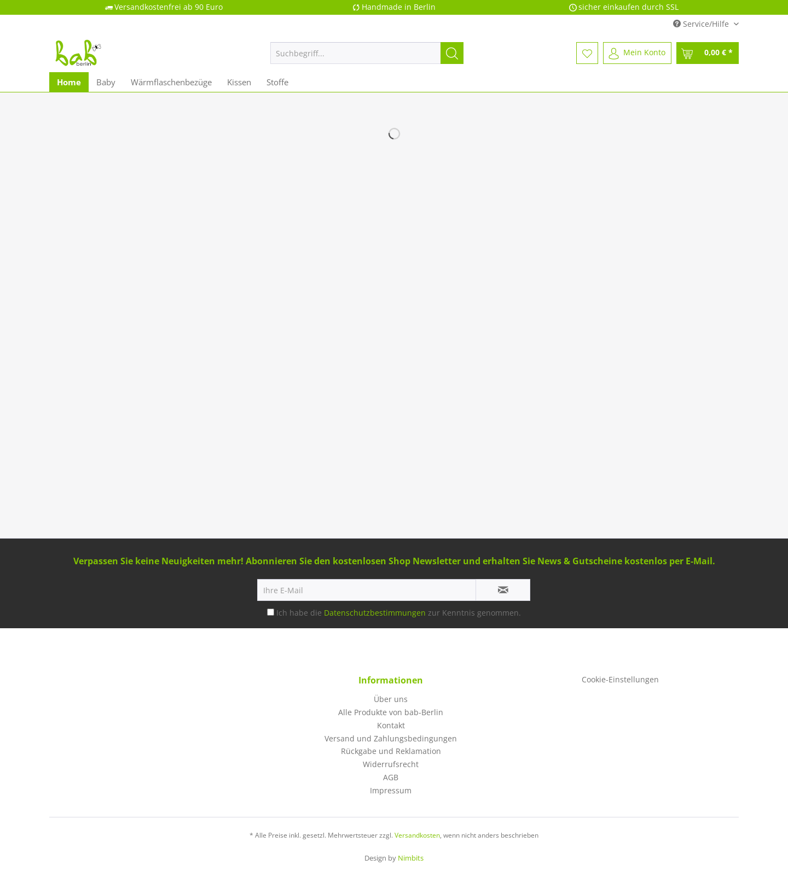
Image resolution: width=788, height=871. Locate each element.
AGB (390, 777)
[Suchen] (452, 53)
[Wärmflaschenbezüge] (171, 82)
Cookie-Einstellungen (620, 679)
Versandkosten (417, 835)
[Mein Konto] (637, 53)
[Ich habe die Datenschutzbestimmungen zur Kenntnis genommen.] (270, 612)
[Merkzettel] (587, 53)
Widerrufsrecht (391, 764)
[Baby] (106, 82)
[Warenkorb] (707, 53)
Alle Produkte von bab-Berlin (390, 712)
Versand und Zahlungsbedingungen (391, 738)
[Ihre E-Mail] (366, 590)
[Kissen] (239, 82)
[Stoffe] (277, 82)
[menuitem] (366, 58)
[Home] (69, 82)
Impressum (391, 790)
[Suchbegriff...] (366, 53)
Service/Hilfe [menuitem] (702, 24)
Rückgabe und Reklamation (391, 751)
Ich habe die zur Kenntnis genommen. (398, 612)
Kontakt (391, 725)
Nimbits (411, 858)
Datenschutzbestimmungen (375, 612)
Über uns (391, 699)
